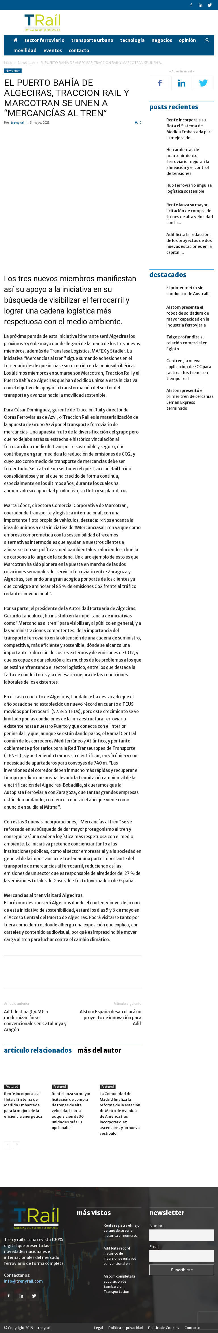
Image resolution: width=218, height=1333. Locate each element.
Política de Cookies (163, 1328)
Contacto (79, 50)
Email (154, 1246)
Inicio (8, 62)
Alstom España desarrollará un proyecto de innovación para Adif (110, 1017)
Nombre (157, 1225)
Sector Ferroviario (44, 40)
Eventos (52, 50)
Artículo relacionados (38, 1050)
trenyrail (18, 122)
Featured (12, 1087)
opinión (187, 40)
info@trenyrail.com (23, 1281)
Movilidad (25, 50)
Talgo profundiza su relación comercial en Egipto (186, 342)
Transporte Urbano (92, 40)
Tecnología (132, 40)
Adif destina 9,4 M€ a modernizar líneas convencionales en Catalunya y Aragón (35, 1020)
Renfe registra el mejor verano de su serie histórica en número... (122, 1230)
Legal (98, 1328)
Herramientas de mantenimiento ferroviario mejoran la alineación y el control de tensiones (187, 161)
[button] (207, 40)
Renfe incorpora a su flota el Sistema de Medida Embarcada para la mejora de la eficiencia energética (23, 1105)
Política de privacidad (125, 1328)
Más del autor (99, 1050)
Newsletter (26, 62)
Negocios (162, 40)
